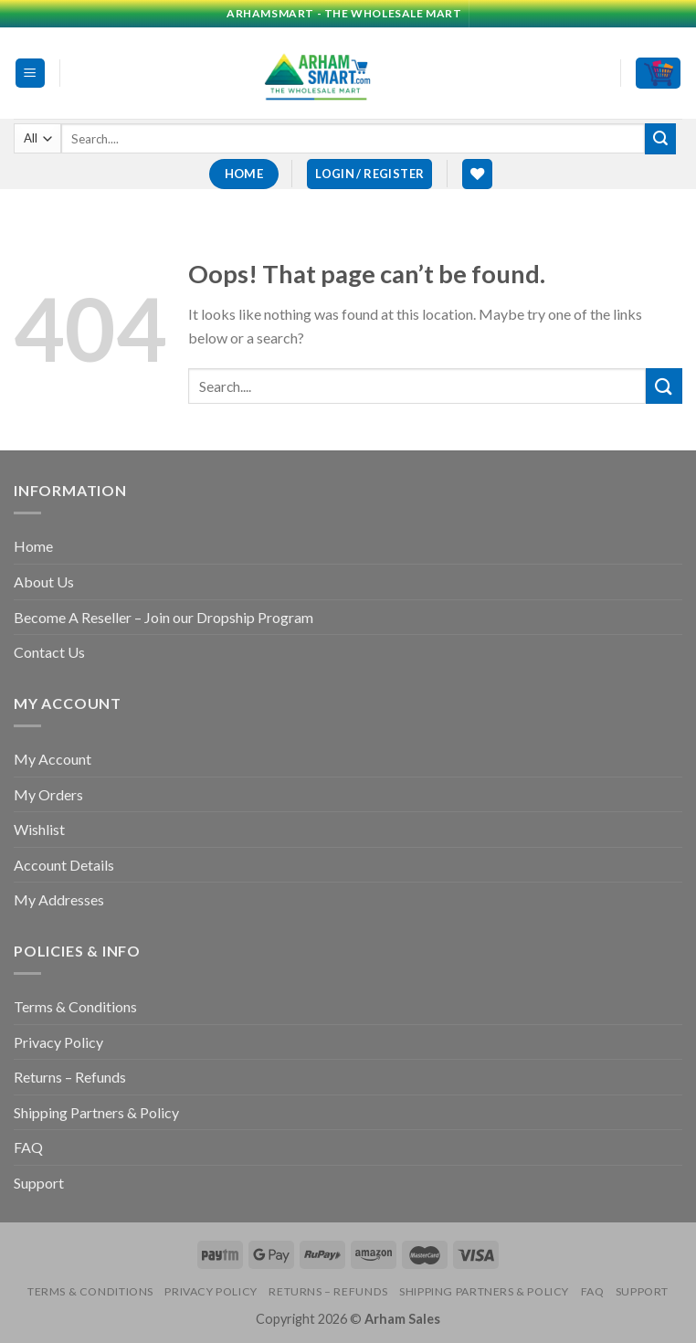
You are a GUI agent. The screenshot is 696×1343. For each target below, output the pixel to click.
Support (39, 1182)
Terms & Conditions (75, 1006)
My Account (52, 758)
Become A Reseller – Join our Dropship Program (163, 617)
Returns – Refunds (70, 1076)
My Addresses (59, 899)
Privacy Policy (58, 1042)
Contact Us (49, 652)
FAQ (28, 1147)
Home (33, 546)
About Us (44, 581)
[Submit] (660, 138)
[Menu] (31, 73)
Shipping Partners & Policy (96, 1112)
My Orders (48, 794)
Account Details (64, 864)
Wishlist (39, 829)
